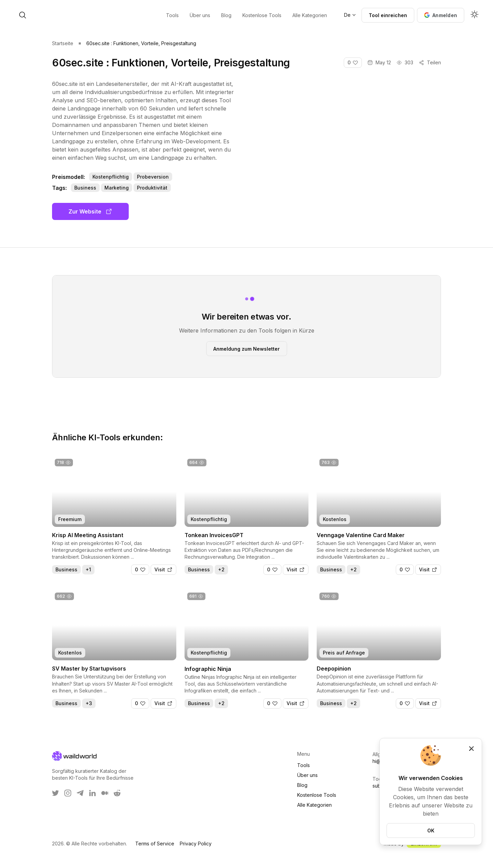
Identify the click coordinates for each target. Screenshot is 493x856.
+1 (88, 569)
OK (430, 830)
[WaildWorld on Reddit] (117, 793)
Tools (303, 765)
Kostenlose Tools (316, 795)
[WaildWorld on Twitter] (55, 793)
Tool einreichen (388, 15)
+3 (89, 703)
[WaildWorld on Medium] (104, 793)
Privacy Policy (196, 843)
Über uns (307, 775)
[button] (440, 15)
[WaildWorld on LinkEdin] (92, 793)
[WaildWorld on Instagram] (67, 793)
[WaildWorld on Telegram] (80, 793)
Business (85, 188)
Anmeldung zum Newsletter (246, 348)
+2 (221, 569)
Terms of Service (154, 843)
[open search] (78, 15)
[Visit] (163, 570)
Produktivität (152, 188)
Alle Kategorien (314, 805)
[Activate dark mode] (474, 15)
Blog (302, 785)
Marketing (116, 188)
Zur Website (90, 211)
